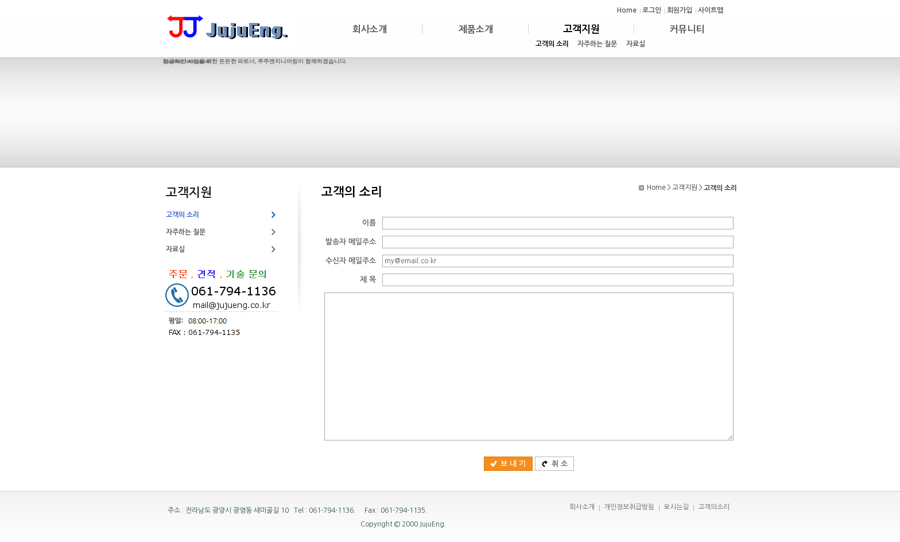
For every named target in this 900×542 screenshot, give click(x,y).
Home (627, 10)
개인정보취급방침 (629, 507)
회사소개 (582, 507)
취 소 (554, 463)
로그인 (651, 10)
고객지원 (684, 187)
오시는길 (676, 507)
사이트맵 (710, 10)
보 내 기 (508, 463)
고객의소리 (714, 507)
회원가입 (679, 10)
